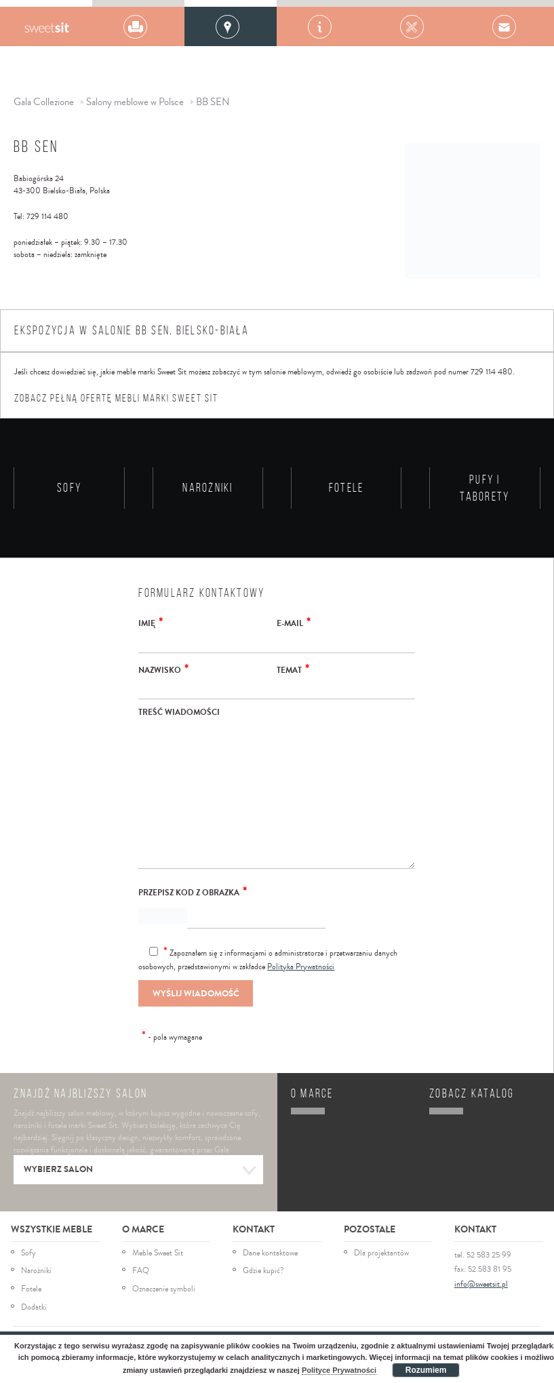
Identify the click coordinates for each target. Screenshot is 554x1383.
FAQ (140, 1271)
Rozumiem (426, 1370)
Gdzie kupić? (263, 1271)
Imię (150, 622)
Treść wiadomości (179, 712)
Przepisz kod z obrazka (192, 891)
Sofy (28, 1253)
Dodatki (34, 1307)
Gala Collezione (46, 26)
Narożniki (36, 1271)
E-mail (294, 622)
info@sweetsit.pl (481, 1284)
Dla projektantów (381, 1253)
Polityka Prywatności (300, 967)
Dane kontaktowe (270, 1253)
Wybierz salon (140, 1171)
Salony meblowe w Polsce (135, 102)
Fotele (31, 1289)
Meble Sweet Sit (157, 1253)
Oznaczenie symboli (163, 1289)
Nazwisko (163, 669)
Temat (293, 669)
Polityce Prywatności (339, 1370)
